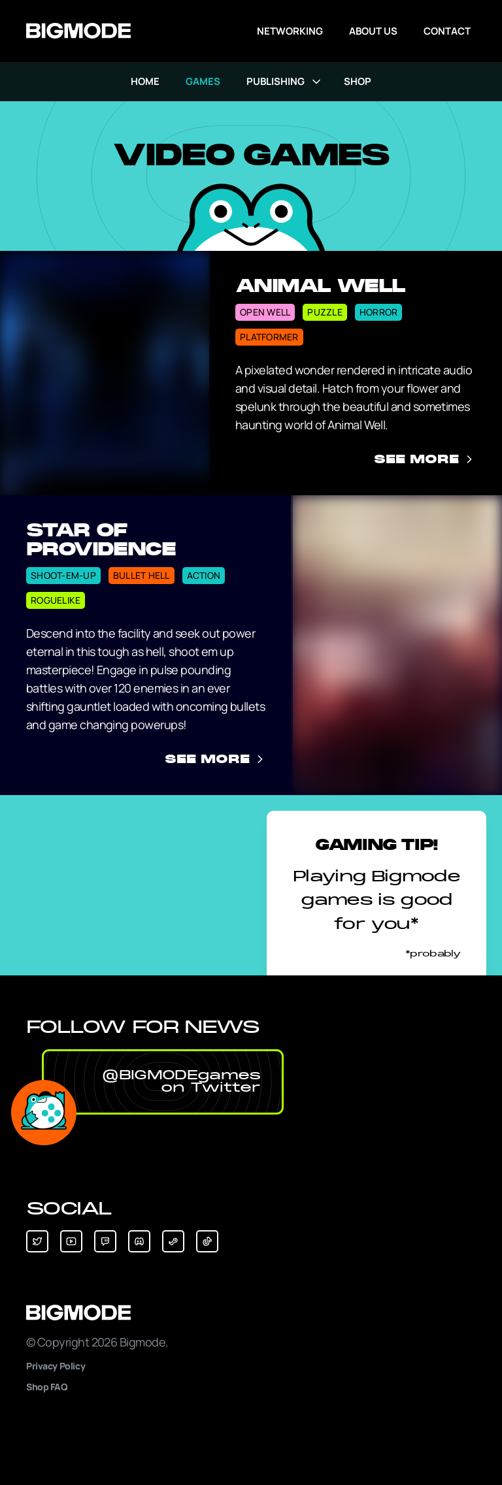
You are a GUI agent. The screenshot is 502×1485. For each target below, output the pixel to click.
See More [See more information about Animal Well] (425, 459)
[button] (163, 1082)
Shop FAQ (47, 1386)
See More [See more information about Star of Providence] (216, 759)
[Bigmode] (251, 1313)
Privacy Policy (55, 1366)
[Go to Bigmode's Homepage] (78, 31)
